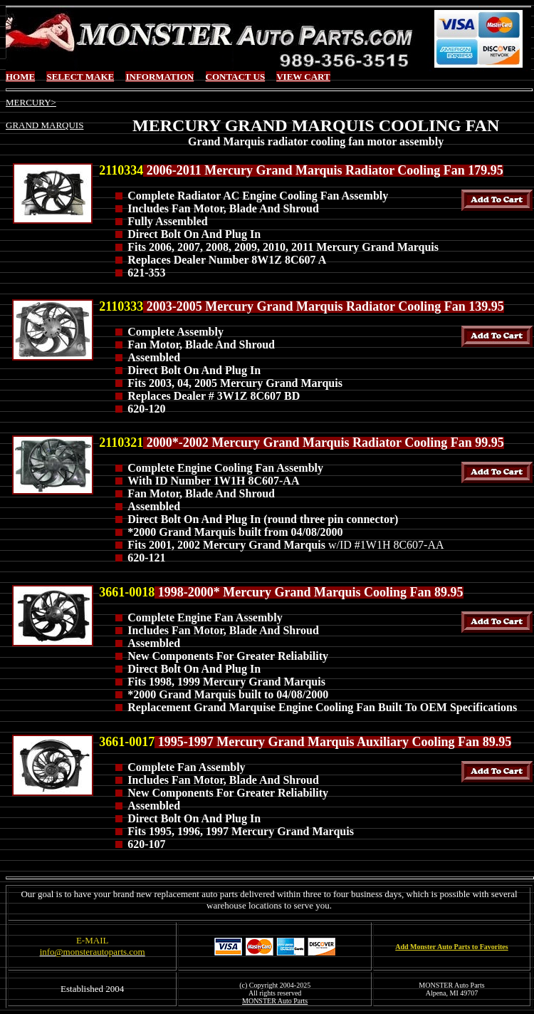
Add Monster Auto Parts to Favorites (451, 947)
